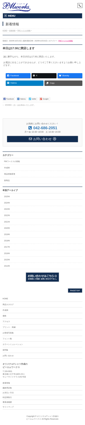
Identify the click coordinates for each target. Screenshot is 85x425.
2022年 (7, 215)
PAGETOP (75, 290)
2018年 (7, 241)
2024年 (7, 203)
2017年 (7, 247)
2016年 (7, 253)
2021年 (7, 222)
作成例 (7, 168)
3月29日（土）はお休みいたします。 (19, 105)
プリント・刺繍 (9, 327)
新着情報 (6, 383)
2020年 (7, 228)
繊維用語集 (7, 388)
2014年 (7, 266)
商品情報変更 (9, 174)
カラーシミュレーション (13, 344)
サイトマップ (8, 407)
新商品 (7, 180)
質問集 (5, 350)
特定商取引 (7, 397)
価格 (4, 316)
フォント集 (7, 339)
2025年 (7, 196)
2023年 (7, 209)
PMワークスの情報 (65, 41)
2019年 (7, 234)
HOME (5, 299)
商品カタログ (8, 304)
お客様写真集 (8, 333)
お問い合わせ (8, 356)
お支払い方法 (8, 393)
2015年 (7, 260)
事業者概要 (7, 402)
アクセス (6, 321)
